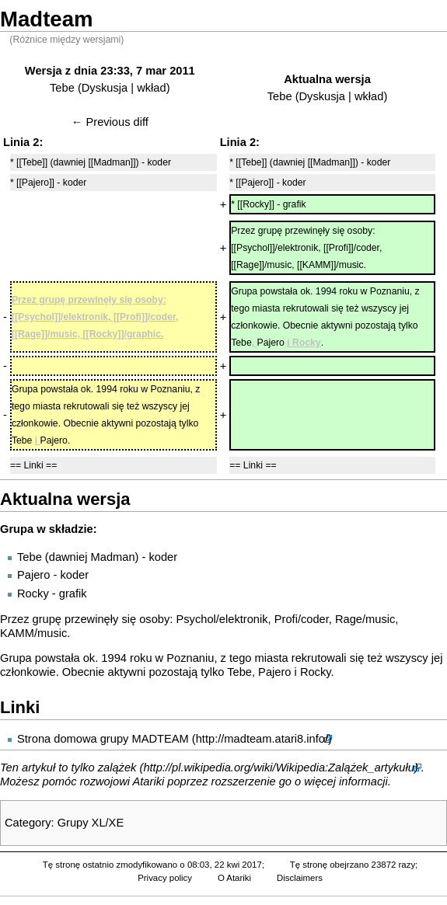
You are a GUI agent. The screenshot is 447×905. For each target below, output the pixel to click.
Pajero (33, 575)
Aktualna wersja (327, 79)
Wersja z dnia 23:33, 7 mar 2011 (110, 70)
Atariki (149, 781)
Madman (113, 557)
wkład (151, 88)
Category (28, 822)
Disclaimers (300, 877)
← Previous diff (110, 122)
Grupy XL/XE (91, 822)
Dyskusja (104, 88)
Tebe (62, 88)
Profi (286, 619)
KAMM (17, 633)
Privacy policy (165, 877)
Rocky (33, 593)
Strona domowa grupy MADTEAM (103, 739)
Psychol (195, 619)
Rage (348, 619)
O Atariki (234, 877)
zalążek (117, 767)
